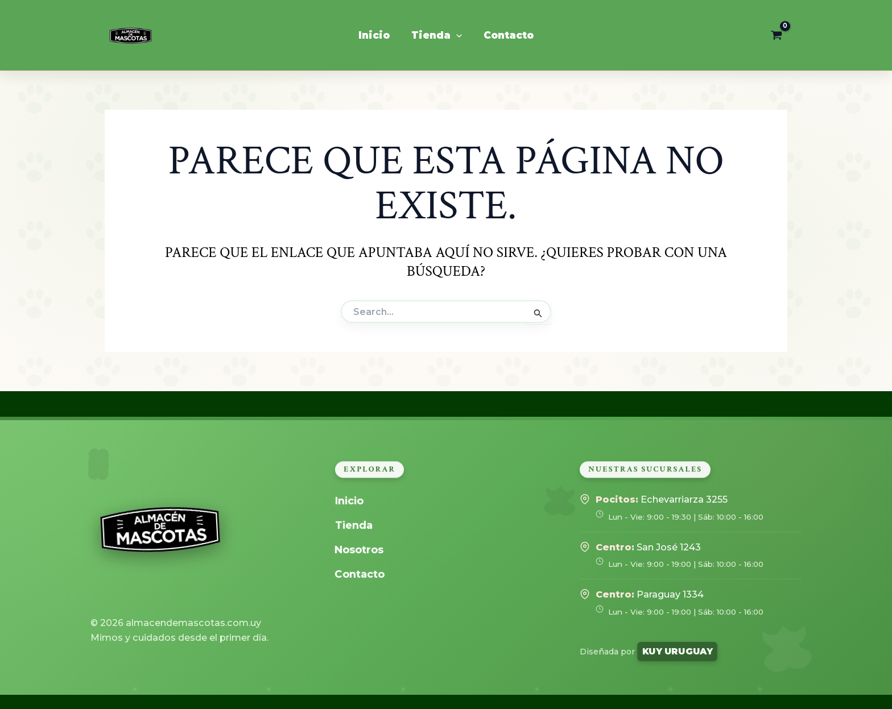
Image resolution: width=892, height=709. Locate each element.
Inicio (350, 500)
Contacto (362, 574)
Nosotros (361, 549)
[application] (456, 35)
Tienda (355, 525)
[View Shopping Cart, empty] (776, 35)
